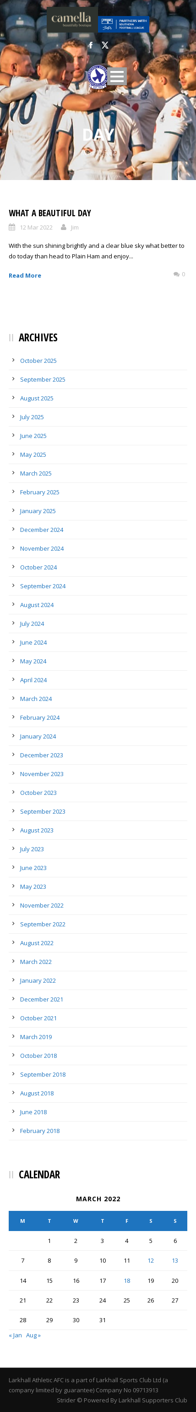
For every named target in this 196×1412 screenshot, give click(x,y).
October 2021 (38, 1018)
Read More (25, 275)
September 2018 (42, 1074)
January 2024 (38, 736)
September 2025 (42, 379)
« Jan (15, 1335)
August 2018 (37, 1093)
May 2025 (33, 454)
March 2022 (36, 962)
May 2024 (33, 661)
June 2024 (33, 642)
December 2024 (41, 529)
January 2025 (38, 511)
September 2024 (42, 586)
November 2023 (42, 774)
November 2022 (42, 905)
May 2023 (33, 886)
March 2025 (36, 473)
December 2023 (41, 755)
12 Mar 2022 (36, 227)
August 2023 (37, 830)
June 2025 (33, 436)
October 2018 (38, 1055)
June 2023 (33, 868)
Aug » (33, 1335)
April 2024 (33, 680)
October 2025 (38, 360)
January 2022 (38, 980)
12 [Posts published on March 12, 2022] (150, 1260)
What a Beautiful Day (50, 213)
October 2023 (38, 792)
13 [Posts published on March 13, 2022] (175, 1260)
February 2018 (40, 1131)
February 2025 (40, 492)
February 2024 (40, 717)
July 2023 (32, 849)
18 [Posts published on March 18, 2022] (127, 1280)
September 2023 (42, 811)
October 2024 (38, 567)
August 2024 (37, 605)
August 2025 (37, 398)
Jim (75, 227)
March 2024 (36, 699)
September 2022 (42, 924)
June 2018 (33, 1112)
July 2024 (32, 623)
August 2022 (37, 943)
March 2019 (36, 1037)
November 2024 (42, 548)
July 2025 (32, 417)
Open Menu (117, 76)
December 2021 (41, 999)
